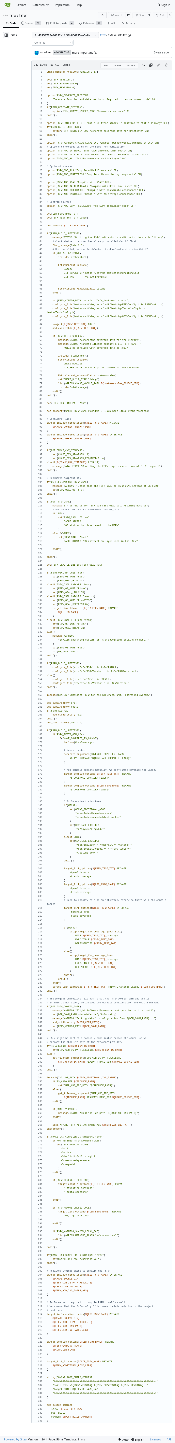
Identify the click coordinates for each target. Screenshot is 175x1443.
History (131, 65)
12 (128, 15)
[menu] (123, 1439)
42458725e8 (62, 52)
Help (79, 5)
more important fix (84, 52)
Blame (118, 65)
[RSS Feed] (102, 15)
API (169, 1439)
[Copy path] (129, 35)
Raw (106, 65)
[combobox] (53, 43)
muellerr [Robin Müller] (46, 52)
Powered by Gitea (15, 1439)
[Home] (7, 4)
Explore (21, 5)
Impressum (62, 5)
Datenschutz (40, 5)
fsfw (12, 15)
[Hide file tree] (6, 35)
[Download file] (143, 65)
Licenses (155, 1439)
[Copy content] (151, 65)
